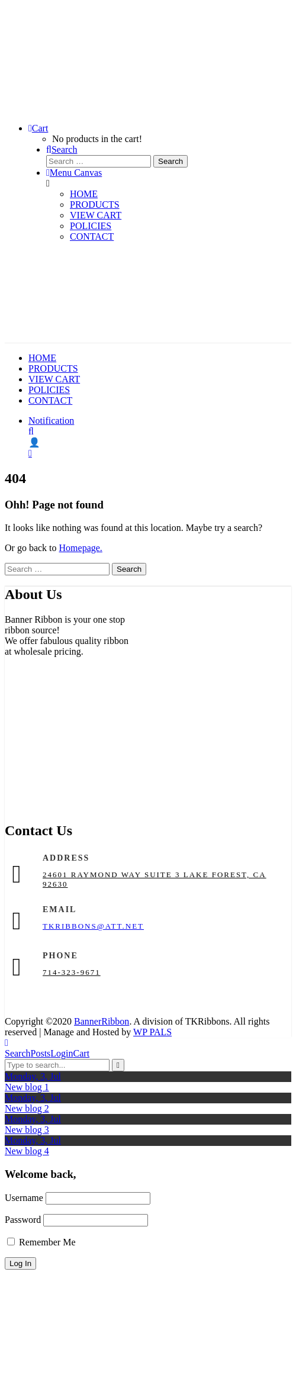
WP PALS (152, 1032)
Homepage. (80, 548)
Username (24, 1198)
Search (18, 1053)
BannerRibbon (101, 1021)
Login (61, 1053)
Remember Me (41, 1242)
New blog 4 (27, 1151)
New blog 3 (27, 1130)
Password (23, 1220)
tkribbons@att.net (93, 926)
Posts (41, 1053)
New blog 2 (27, 1108)
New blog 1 (27, 1087)
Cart (81, 1053)
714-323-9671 (72, 972)
